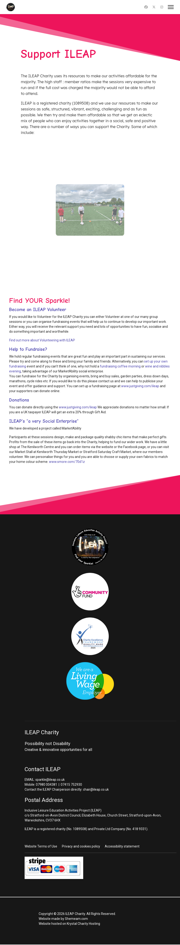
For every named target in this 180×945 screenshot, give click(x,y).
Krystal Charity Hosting (83, 923)
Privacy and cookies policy (81, 846)
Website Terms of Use (41, 846)
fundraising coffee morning (120, 366)
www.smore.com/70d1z (67, 462)
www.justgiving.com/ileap (140, 386)
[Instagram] (161, 7)
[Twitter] (154, 7)
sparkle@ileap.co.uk (50, 779)
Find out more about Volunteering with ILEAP (42, 340)
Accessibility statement (122, 846)
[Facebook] (146, 7)
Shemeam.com (76, 919)
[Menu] (171, 7)
